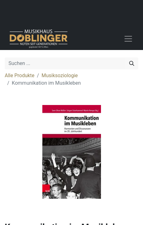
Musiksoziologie (59, 75)
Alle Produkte (19, 75)
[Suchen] (131, 63)
